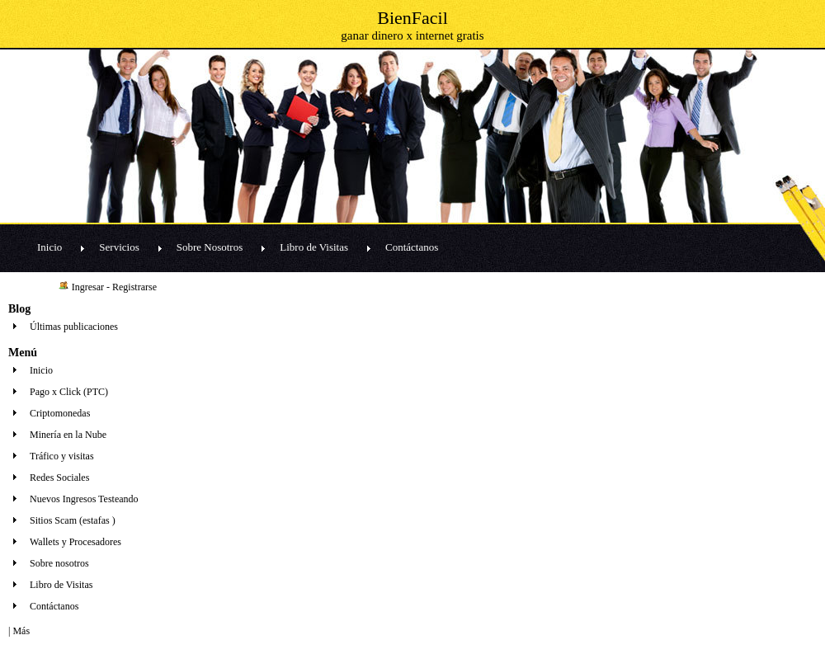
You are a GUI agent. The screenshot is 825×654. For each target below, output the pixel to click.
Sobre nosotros (59, 563)
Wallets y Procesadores (75, 542)
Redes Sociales (59, 477)
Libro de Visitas (314, 247)
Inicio (49, 247)
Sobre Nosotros (210, 247)
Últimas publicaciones (74, 326)
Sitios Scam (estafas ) (73, 520)
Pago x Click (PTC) (69, 392)
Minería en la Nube (68, 434)
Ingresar (88, 287)
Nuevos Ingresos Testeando (84, 499)
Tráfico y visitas (62, 456)
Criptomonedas (60, 413)
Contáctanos (411, 247)
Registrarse (134, 287)
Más (21, 631)
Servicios (119, 247)
